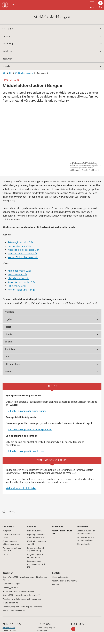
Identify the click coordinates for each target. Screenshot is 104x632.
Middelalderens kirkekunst (14, 589)
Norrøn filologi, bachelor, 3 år (23, 235)
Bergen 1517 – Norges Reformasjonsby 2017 (21, 573)
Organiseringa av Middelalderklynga (11, 520)
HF (10, 73)
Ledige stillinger (25, 629)
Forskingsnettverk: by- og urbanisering (36, 527)
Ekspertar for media (60, 555)
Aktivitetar (7, 51)
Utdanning (8, 43)
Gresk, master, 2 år (17, 252)
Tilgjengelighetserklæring (87, 629)
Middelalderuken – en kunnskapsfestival (86, 510)
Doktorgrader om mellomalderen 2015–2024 (36, 542)
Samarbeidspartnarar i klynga (12, 514)
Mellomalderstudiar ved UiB (62, 510)
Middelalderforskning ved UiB (36, 520)
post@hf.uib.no (9, 606)
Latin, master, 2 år (17, 264)
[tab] (52, 290)
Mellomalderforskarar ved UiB (64, 559)
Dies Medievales (83, 522)
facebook (74, 607)
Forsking (7, 35)
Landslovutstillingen (11, 562)
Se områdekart (43, 612)
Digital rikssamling (10, 581)
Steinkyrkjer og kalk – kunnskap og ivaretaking (22, 585)
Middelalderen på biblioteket (21, 466)
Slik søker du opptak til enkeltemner (27, 429)
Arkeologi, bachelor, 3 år (20, 220)
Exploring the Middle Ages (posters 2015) (36, 514)
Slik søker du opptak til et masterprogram (30, 407)
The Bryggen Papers (11, 565)
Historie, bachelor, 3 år (19, 224)
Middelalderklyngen (51, 17)
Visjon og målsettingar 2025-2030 (12, 527)
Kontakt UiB (11, 629)
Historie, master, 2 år (18, 256)
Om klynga (8, 28)
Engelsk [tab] (8, 297)
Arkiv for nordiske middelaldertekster (18, 569)
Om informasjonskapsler (52, 629)
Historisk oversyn (34, 509)
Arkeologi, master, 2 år (19, 249)
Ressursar (7, 58)
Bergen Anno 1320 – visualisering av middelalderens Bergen (25, 556)
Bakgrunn (7, 509)
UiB (4, 73)
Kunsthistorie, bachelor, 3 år (22, 231)
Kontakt (6, 66)
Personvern (69, 629)
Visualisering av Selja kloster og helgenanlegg (22, 577)
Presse (36, 629)
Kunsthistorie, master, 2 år (21, 260)
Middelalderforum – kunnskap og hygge (85, 517)
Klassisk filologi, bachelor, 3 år (23, 228)
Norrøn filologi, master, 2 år (22, 267)
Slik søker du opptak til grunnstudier (27, 389)
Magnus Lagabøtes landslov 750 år (35, 534)
